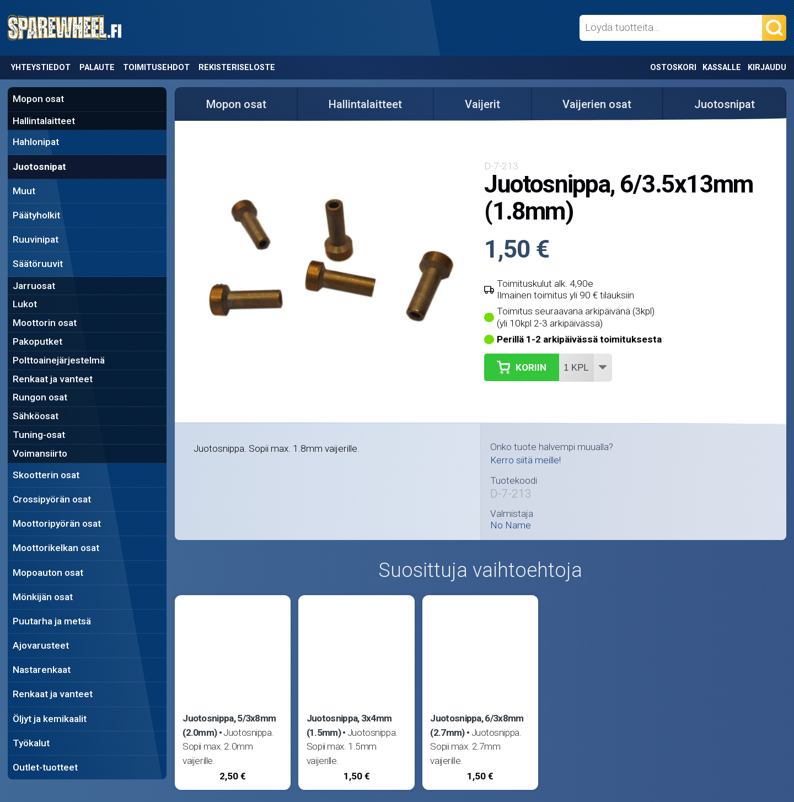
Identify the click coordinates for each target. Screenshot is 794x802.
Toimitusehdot (156, 67)
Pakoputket (37, 341)
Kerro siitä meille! (525, 460)
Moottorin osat (45, 322)
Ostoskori (673, 67)
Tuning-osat (39, 434)
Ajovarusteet (41, 645)
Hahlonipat (36, 141)
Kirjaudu (767, 67)
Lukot (25, 303)
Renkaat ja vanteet (53, 378)
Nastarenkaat (42, 669)
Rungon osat (40, 397)
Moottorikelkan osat (56, 547)
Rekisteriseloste (236, 67)
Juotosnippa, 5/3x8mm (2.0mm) (229, 725)
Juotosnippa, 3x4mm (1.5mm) (349, 725)
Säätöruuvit (38, 263)
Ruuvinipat (35, 239)
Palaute (97, 67)
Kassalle (721, 67)
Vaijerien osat (596, 104)
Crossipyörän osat (52, 499)
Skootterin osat (46, 474)
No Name (510, 525)
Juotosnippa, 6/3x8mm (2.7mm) (476, 725)
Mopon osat (38, 98)
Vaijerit (482, 104)
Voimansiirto (40, 453)
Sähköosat (35, 415)
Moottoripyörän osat (57, 523)
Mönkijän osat (43, 596)
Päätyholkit (36, 215)
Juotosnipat (39, 166)
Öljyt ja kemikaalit (50, 718)
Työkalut (31, 742)
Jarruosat (34, 285)
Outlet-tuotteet (45, 767)
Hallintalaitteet (44, 120)
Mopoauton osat (48, 572)
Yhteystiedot (41, 67)
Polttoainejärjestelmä (59, 360)
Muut (24, 190)
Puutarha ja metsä (52, 621)
